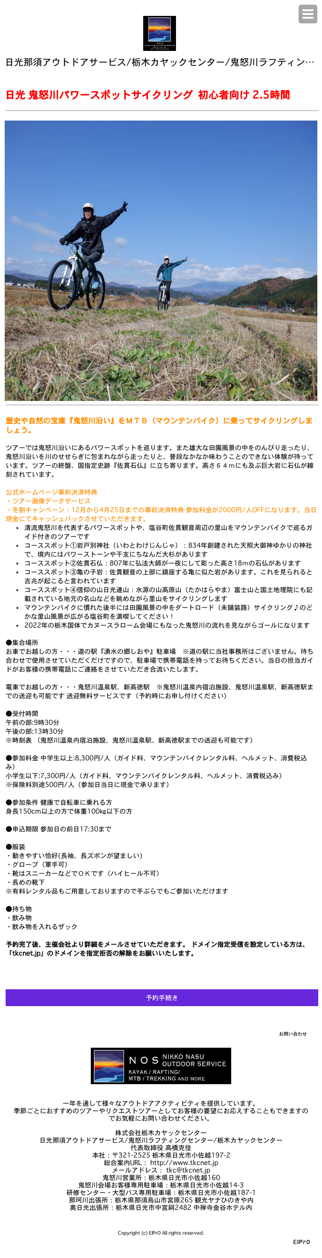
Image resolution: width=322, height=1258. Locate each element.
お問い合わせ (293, 1034)
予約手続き (162, 998)
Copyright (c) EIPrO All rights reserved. (161, 1233)
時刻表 (22, 740)
